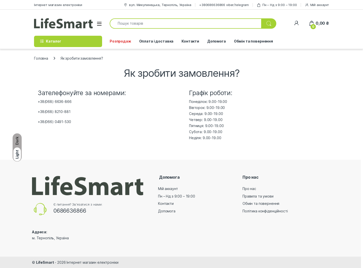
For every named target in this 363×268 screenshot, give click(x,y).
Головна (41, 58)
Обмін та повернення (253, 41)
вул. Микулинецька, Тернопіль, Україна (157, 5)
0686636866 (69, 210)
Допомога (216, 41)
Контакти (190, 41)
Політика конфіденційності (265, 211)
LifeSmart (45, 262)
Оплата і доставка (156, 41)
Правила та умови (258, 196)
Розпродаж (120, 41)
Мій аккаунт (317, 5)
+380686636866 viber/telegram (224, 5)
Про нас (249, 188)
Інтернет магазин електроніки (58, 5)
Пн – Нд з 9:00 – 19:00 (277, 5)
